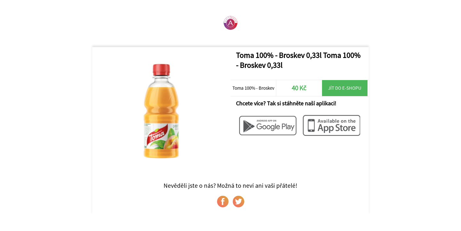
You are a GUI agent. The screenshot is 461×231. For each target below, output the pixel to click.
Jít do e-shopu (344, 88)
